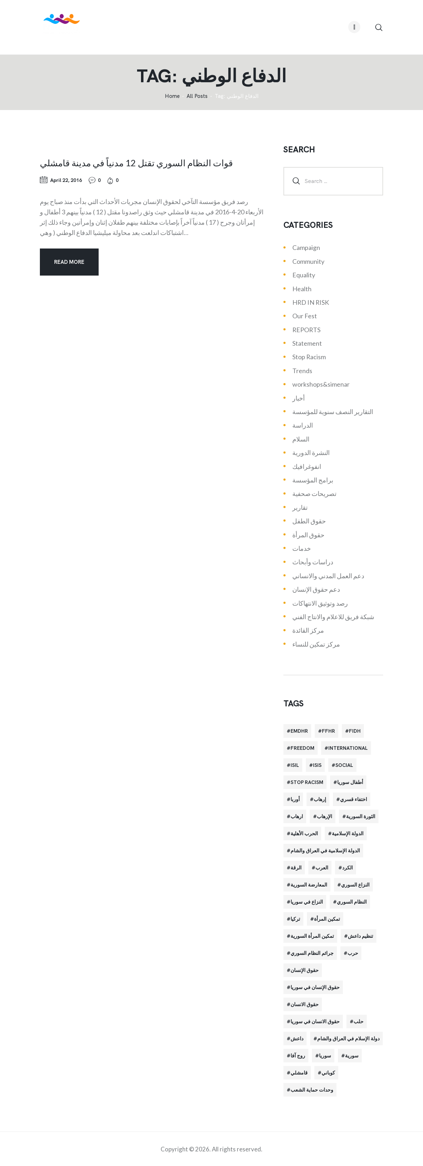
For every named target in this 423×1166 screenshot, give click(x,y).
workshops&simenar (321, 384)
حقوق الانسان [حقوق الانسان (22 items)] (305, 1004)
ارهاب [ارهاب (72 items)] (297, 816)
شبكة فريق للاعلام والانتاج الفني (333, 617)
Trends (302, 371)
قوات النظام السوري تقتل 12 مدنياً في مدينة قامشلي (136, 162)
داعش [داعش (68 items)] (297, 1038)
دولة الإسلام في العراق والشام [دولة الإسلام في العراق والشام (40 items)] (348, 1038)
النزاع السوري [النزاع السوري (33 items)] (355, 885)
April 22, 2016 (66, 180)
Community (308, 261)
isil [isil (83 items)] (295, 765)
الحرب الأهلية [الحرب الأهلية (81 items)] (304, 833)
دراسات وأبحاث (312, 562)
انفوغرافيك (306, 466)
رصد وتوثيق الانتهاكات (320, 603)
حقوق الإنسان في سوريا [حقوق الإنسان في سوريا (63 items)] (315, 987)
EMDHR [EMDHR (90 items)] (299, 731)
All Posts (197, 96)
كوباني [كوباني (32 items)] (328, 1073)
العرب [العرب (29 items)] (321, 867)
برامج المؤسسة (312, 480)
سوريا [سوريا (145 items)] (325, 1055)
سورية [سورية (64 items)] (352, 1055)
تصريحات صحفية (314, 493)
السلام (300, 439)
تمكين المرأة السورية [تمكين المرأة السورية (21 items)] (312, 936)
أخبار (298, 398)
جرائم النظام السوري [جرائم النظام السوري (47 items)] (312, 953)
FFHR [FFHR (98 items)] (328, 731)
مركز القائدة (308, 630)
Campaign (306, 247)
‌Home (172, 96)
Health (302, 289)
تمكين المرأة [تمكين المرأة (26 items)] (327, 919)
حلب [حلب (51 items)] (359, 1021)
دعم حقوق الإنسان (316, 589)
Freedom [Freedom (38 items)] (302, 748)
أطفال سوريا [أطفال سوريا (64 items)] (350, 782)
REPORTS (306, 330)
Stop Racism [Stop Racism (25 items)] (307, 782)
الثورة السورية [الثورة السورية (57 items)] (360, 816)
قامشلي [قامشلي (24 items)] (299, 1073)
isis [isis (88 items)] (317, 765)
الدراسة (302, 425)
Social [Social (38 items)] (344, 765)
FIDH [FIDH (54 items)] (355, 731)
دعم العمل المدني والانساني (328, 576)
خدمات (301, 548)
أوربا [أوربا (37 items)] (295, 799)
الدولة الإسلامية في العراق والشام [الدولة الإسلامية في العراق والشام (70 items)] (325, 850)
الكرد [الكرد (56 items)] (347, 867)
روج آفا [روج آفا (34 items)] (298, 1055)
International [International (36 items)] (348, 748)
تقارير (300, 507)
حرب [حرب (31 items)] (353, 953)
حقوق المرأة (308, 535)
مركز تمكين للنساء (316, 644)
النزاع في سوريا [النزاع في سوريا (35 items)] (307, 902)
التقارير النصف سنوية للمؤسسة (332, 411)
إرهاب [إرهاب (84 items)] (320, 799)
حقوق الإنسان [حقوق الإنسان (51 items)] (305, 970)
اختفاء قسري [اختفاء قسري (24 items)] (353, 799)
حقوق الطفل (309, 521)
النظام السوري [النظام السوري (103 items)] (352, 902)
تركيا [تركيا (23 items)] (295, 919)
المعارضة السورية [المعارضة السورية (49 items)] (309, 885)
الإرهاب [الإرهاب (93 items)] (324, 816)
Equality (303, 275)
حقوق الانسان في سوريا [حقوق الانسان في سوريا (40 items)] (315, 1021)
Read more (69, 262)
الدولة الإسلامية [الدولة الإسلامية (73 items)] (348, 833)
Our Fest (304, 316)
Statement (307, 343)
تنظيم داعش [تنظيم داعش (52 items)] (360, 936)
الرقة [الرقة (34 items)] (296, 867)
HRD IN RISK (310, 302)
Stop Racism (309, 357)
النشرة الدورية (311, 452)
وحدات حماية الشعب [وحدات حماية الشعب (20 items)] (312, 1090)
